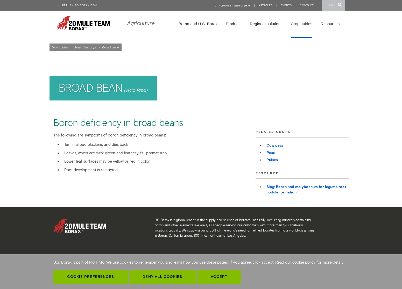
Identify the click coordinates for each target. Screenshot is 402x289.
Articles (265, 5)
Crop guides (59, 47)
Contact (307, 5)
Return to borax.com (77, 5)
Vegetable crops (85, 47)
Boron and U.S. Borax (198, 23)
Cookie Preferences (90, 276)
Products (234, 23)
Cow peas (275, 145)
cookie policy (303, 262)
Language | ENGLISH (232, 5)
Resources (330, 23)
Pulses (272, 160)
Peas (270, 152)
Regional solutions (266, 23)
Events (286, 5)
